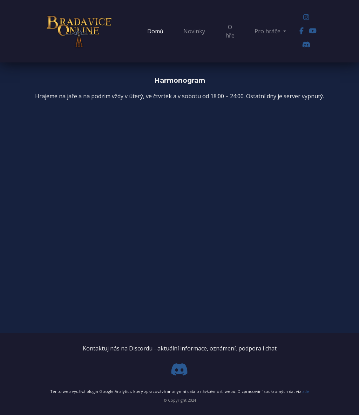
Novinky (194, 31)
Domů (156, 31)
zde (305, 391)
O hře (230, 31)
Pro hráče (268, 31)
